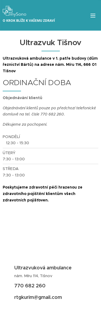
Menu (92, 15)
